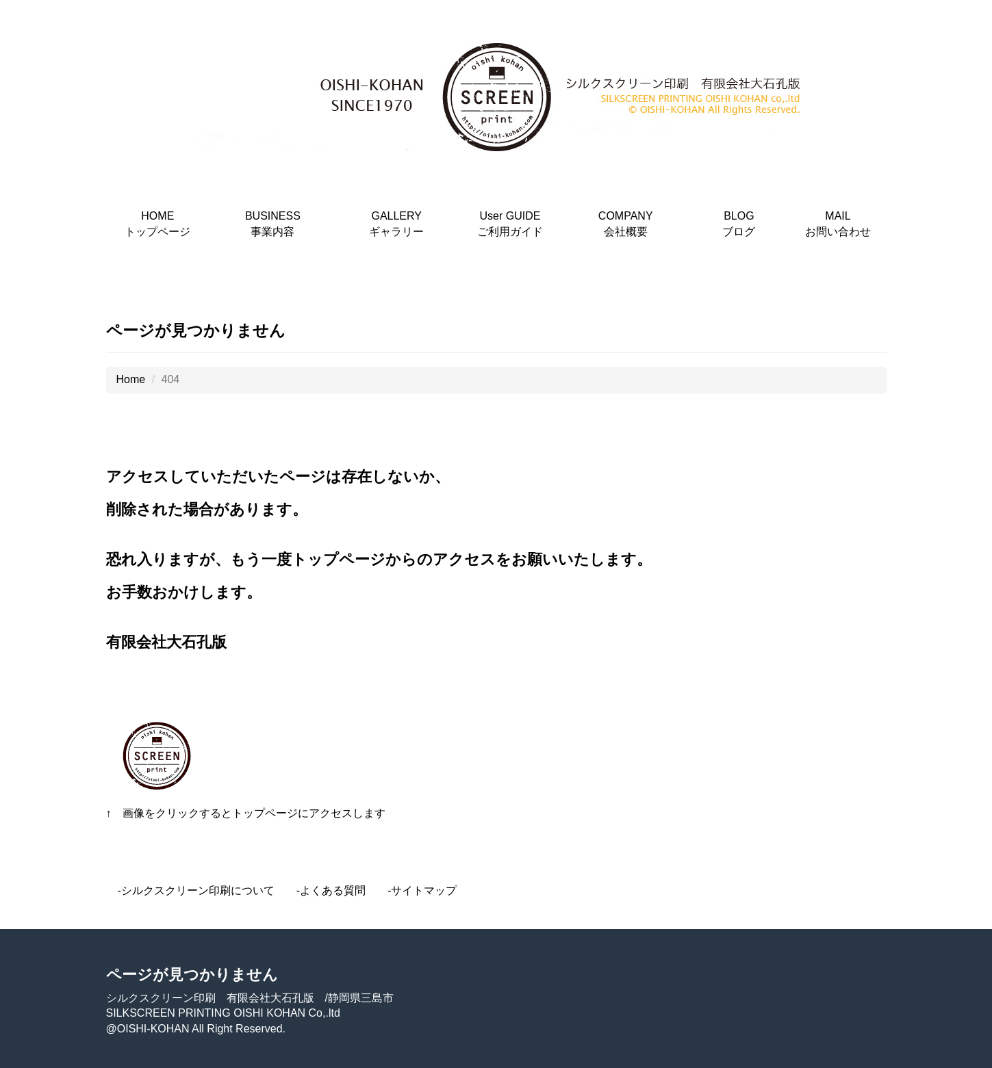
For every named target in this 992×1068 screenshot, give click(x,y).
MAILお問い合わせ (838, 223)
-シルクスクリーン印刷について (196, 890)
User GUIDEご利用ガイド (510, 223)
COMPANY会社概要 (625, 223)
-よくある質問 (331, 890)
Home (131, 379)
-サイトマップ (422, 890)
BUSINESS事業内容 (273, 223)
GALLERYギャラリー (396, 223)
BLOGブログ (738, 223)
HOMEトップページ (157, 223)
